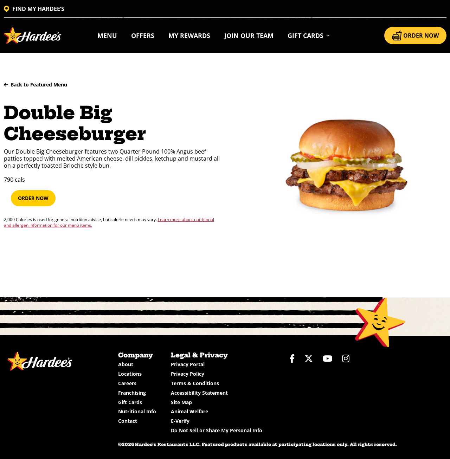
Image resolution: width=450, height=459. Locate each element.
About (125, 364)
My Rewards (189, 35)
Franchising (132, 392)
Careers (127, 383)
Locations (130, 373)
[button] (309, 35)
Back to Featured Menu (35, 84)
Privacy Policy (187, 373)
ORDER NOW (415, 35)
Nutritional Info (137, 411)
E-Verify (180, 421)
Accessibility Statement (199, 392)
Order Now (33, 198)
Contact (127, 421)
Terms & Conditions (195, 383)
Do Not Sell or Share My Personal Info (216, 430)
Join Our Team (249, 35)
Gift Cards (130, 402)
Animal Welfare (189, 411)
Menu (107, 35)
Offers (142, 35)
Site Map (181, 402)
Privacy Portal (188, 364)
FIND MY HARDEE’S (34, 8)
